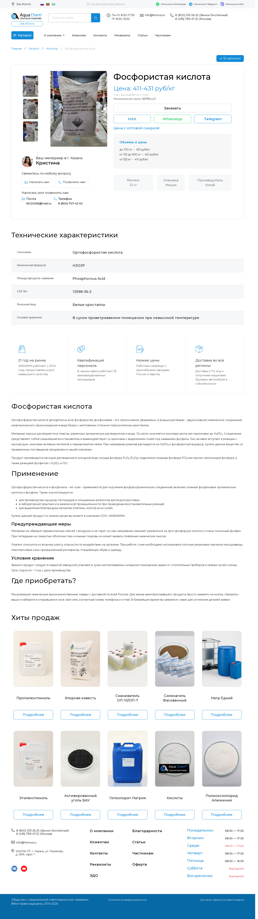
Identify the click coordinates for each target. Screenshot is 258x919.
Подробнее (33, 717)
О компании (60, 36)
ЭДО (95, 874)
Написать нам (38, 185)
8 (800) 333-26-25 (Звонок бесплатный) (201, 15)
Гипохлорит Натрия (127, 801)
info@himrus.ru (155, 15)
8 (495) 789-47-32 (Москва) (193, 19)
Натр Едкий (222, 701)
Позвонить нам (75, 185)
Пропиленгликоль (33, 701)
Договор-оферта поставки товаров (220, 899)
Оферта (141, 863)
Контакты (107, 36)
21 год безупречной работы (106, 4)
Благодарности (150, 830)
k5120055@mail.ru (40, 206)
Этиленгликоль (33, 801)
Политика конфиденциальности (127, 899)
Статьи (149, 36)
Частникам (169, 36)
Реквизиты (129, 36)
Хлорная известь (80, 701)
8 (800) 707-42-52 (74, 206)
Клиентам (86, 36)
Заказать (172, 111)
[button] (79, 142)
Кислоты (175, 801)
